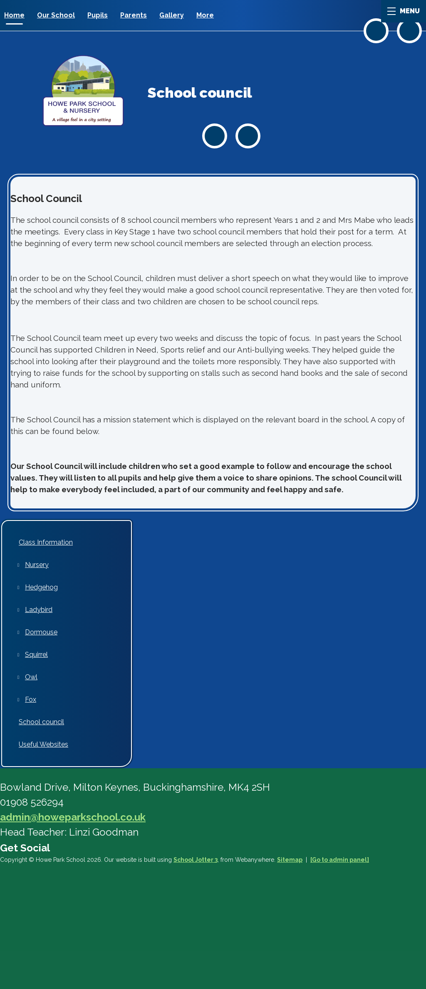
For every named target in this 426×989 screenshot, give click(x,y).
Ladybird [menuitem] (38, 610)
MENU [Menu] (403, 11)
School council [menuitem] (41, 722)
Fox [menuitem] (30, 699)
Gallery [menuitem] (171, 15)
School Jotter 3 (195, 859)
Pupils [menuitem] (97, 15)
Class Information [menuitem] (46, 542)
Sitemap (289, 859)
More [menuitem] (205, 15)
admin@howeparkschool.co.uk (73, 817)
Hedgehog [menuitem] (41, 587)
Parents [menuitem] (133, 15)
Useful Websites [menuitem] (43, 744)
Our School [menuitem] (56, 15)
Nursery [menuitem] (37, 565)
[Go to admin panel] (339, 859)
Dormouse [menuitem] (41, 632)
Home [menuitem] (14, 15)
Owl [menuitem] (31, 677)
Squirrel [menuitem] (36, 655)
